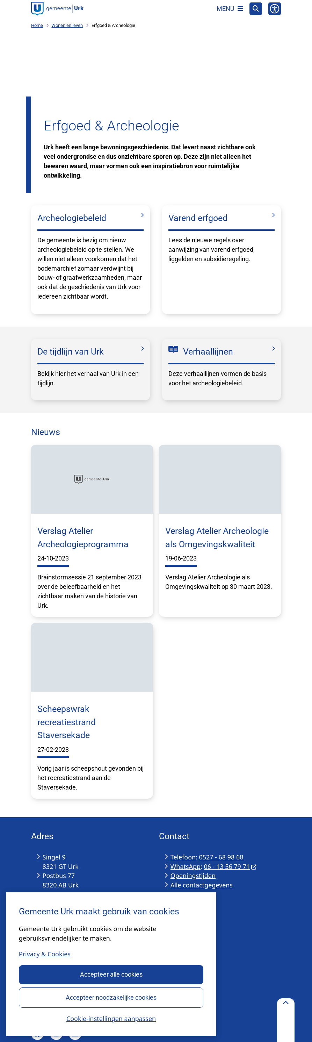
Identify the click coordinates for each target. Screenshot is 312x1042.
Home (37, 25)
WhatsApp (185, 866)
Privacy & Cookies (45, 954)
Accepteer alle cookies (111, 974)
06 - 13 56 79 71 (230, 866)
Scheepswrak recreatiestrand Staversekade (66, 722)
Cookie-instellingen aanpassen (111, 1018)
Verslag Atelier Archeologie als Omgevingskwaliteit (217, 537)
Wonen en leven (67, 25)
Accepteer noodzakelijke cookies (111, 997)
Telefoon (183, 857)
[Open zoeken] (255, 8)
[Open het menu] (230, 8)
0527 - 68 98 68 (221, 857)
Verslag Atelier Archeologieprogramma (83, 537)
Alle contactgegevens (201, 885)
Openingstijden (193, 875)
